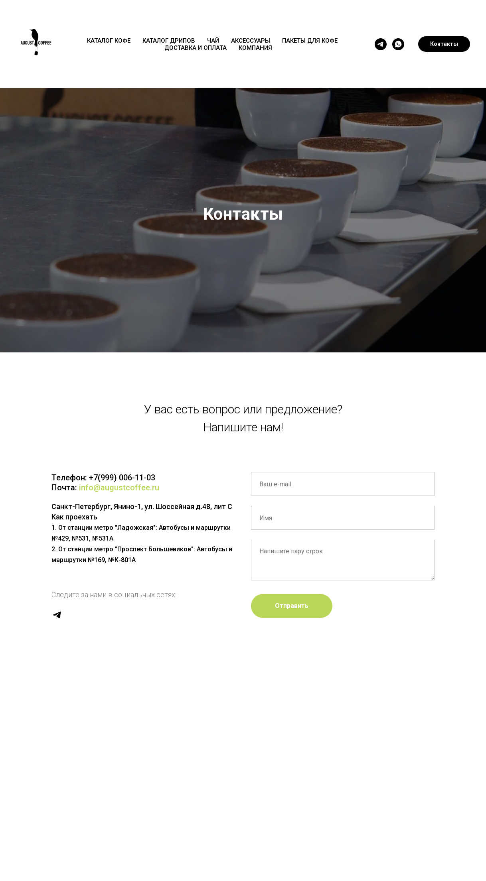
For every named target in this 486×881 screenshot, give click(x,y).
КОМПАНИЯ (255, 47)
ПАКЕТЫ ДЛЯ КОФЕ (310, 40)
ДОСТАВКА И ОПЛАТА (195, 47)
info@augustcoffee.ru (119, 487)
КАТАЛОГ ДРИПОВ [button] (168, 40)
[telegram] (381, 44)
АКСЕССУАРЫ (250, 40)
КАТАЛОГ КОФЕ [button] (108, 40)
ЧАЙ (213, 40)
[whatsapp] (398, 44)
